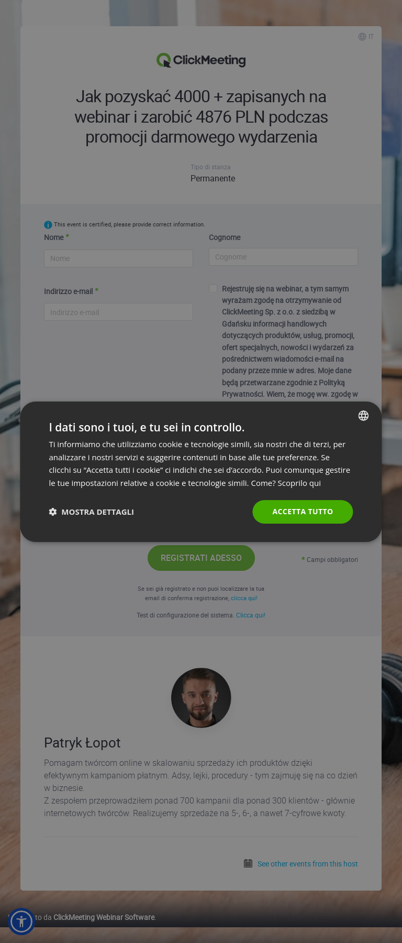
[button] (91, 511)
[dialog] (201, 471)
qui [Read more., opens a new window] (315, 483)
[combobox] (364, 415)
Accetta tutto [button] (302, 511)
